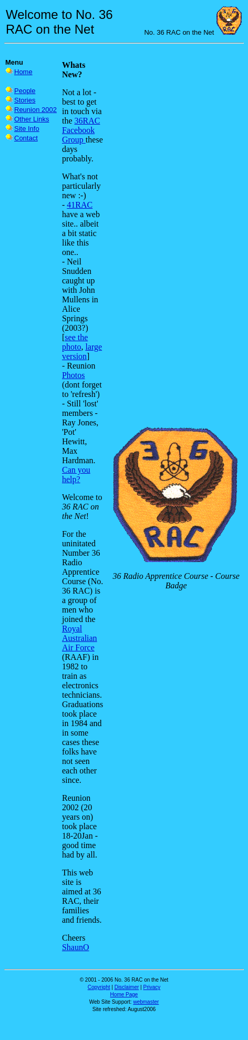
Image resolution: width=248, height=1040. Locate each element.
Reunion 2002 (35, 110)
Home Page (124, 994)
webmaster (146, 1002)
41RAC (79, 204)
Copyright (99, 987)
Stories (24, 100)
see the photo (75, 342)
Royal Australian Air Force (79, 638)
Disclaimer (127, 987)
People (24, 91)
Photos (73, 375)
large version (82, 351)
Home (23, 72)
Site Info (26, 128)
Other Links (31, 119)
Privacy (152, 987)
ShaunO (75, 947)
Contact (26, 138)
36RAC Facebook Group (81, 130)
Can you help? (76, 474)
